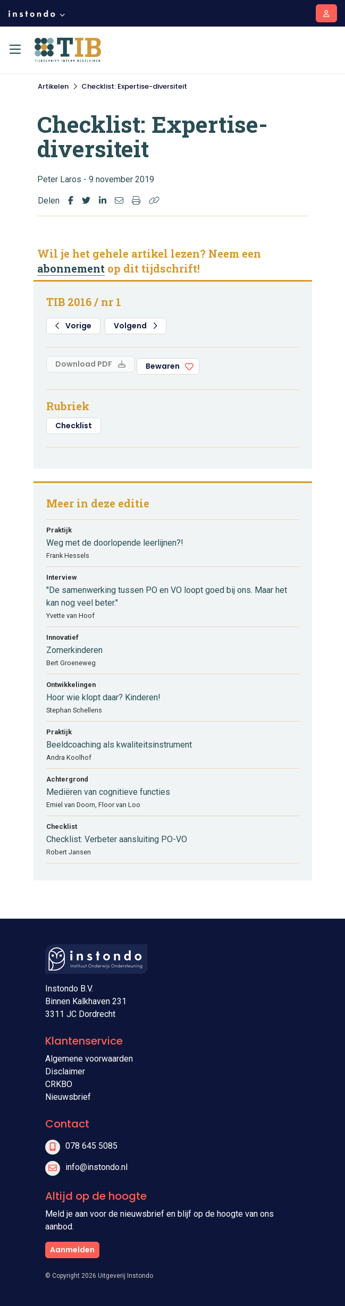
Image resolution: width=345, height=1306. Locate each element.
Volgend (135, 325)
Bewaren (163, 366)
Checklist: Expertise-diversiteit (134, 86)
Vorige (73, 325)
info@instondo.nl (96, 1167)
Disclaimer (65, 1071)
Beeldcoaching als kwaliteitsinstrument (119, 745)
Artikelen (53, 86)
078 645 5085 (91, 1146)
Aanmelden (72, 1249)
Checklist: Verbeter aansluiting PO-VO (116, 839)
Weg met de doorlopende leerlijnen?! (114, 543)
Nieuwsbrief (68, 1097)
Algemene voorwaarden (89, 1059)
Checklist (73, 425)
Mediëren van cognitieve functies (108, 792)
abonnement (71, 268)
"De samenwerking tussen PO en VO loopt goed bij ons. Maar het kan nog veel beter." (166, 596)
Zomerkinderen (74, 650)
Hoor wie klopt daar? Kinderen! (103, 697)
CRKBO (58, 1084)
